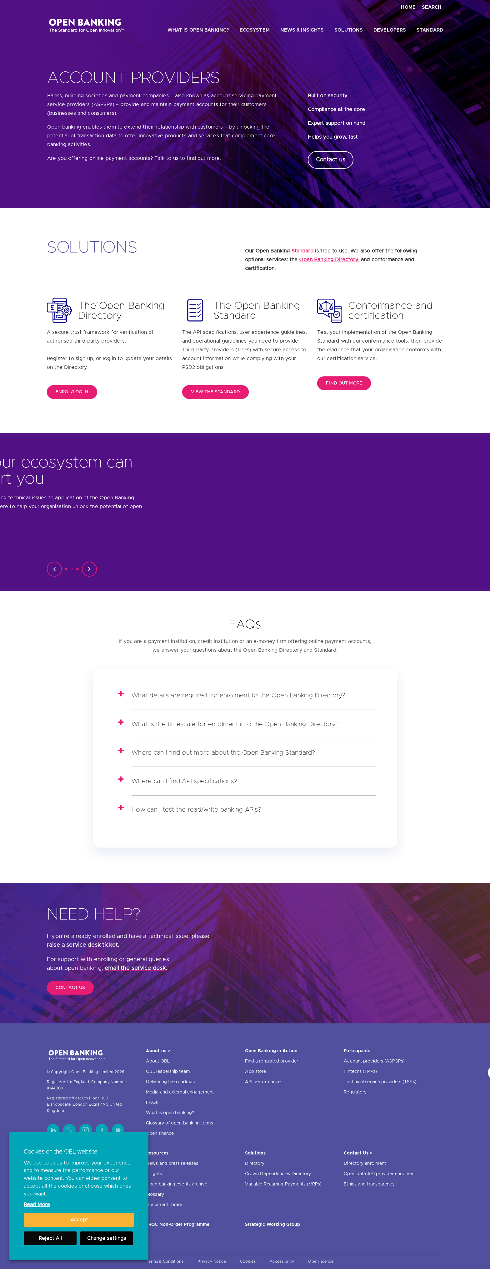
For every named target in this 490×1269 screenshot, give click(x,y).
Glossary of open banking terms (179, 1123)
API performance (263, 1082)
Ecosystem (255, 30)
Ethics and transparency (369, 1184)
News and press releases (172, 1163)
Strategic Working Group (272, 1224)
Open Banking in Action (271, 1051)
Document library (164, 1205)
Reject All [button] (50, 1238)
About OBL (158, 1061)
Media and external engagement (180, 1092)
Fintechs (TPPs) (360, 1071)
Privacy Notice (212, 1261)
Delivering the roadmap (170, 1082)
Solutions (348, 30)
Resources (157, 1153)
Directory (255, 1163)
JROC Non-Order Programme (177, 1224)
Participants (357, 1051)
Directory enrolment (365, 1163)
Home (408, 7)
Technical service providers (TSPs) (380, 1082)
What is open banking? (198, 30)
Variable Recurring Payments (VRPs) (283, 1184)
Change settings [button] (106, 1238)
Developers (389, 30)
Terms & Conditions (164, 1261)
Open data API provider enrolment (380, 1174)
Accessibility (282, 1261)
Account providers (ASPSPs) (374, 1061)
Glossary (155, 1194)
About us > (158, 1051)
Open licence (320, 1261)
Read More (37, 1204)
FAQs (152, 1102)
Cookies (248, 1261)
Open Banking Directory (328, 259)
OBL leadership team (168, 1071)
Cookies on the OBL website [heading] (61, 1152)
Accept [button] (79, 1219)
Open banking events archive (176, 1184)
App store (255, 1071)
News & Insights (302, 30)
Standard (430, 30)
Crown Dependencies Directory (278, 1174)
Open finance (160, 1133)
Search (431, 7)
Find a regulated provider (271, 1061)
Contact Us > (358, 1153)
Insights (154, 1174)
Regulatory (355, 1092)
